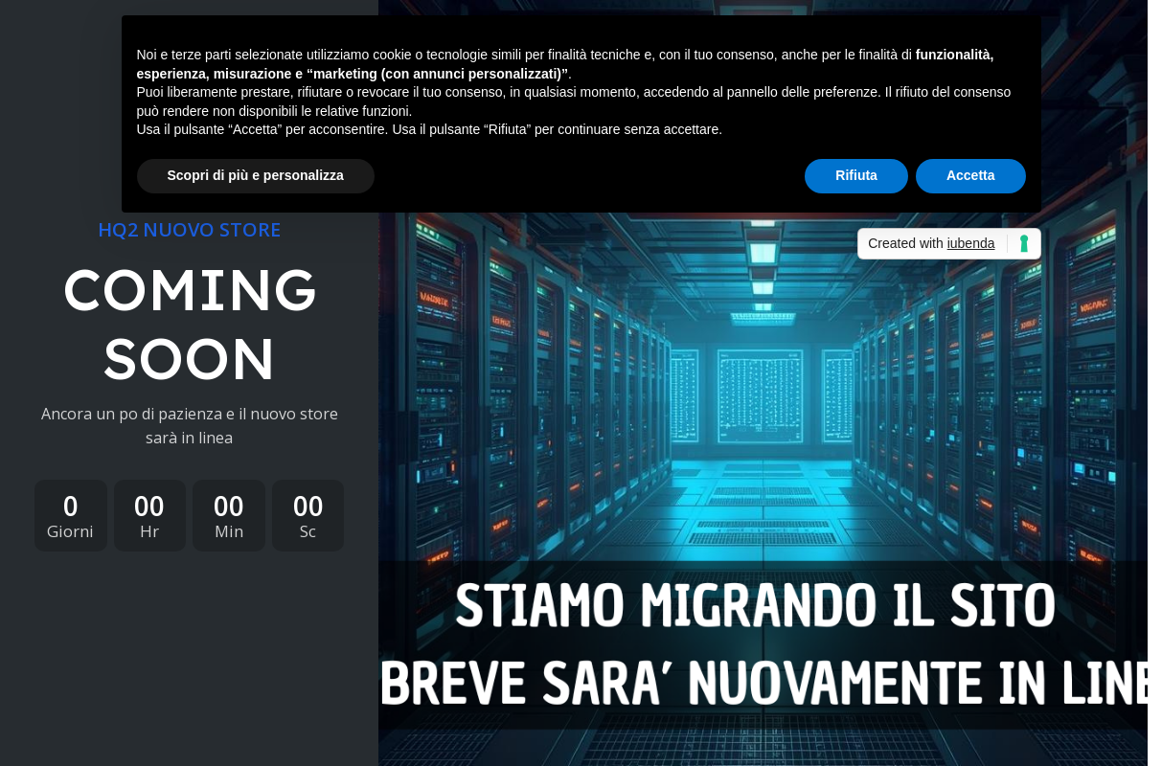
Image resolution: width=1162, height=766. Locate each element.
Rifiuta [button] (856, 175)
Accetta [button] (970, 175)
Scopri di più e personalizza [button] (256, 175)
